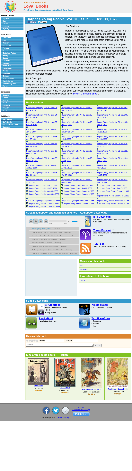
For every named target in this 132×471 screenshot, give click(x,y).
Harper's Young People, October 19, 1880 (114, 204)
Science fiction (8, 79)
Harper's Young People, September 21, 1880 (78, 201)
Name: (42, 341)
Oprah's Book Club (10, 125)
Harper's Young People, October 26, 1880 (44, 206)
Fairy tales (7, 45)
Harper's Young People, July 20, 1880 (78, 188)
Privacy (66, 417)
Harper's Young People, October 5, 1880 (44, 204)
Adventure (7, 38)
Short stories (8, 81)
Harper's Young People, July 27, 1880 (113, 188)
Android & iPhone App (81, 410)
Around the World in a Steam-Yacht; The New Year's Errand (48, 236)
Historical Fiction (9, 53)
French (5, 98)
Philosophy (7, 68)
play (36, 221)
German (6, 100)
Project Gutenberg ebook (85, 94)
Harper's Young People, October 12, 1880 (79, 204)
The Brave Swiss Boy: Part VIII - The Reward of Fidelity (47, 232)
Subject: (69, 341)
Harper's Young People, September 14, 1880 (43, 201)
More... (5, 86)
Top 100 (6, 19)
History (5, 56)
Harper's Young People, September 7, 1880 (113, 196)
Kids (81, 265)
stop (46, 221)
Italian (5, 103)
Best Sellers (7, 119)
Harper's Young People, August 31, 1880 (79, 194)
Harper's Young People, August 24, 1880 (44, 194)
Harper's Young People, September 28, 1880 (113, 201)
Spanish (6, 108)
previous (31, 221)
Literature (6, 61)
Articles (81, 407)
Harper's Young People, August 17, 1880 (114, 191)
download (57, 228)
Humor (5, 58)
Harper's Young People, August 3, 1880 (43, 191)
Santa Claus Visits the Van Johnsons (42, 242)
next (41, 221)
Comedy (6, 43)
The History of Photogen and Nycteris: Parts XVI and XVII (47, 250)
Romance (6, 73)
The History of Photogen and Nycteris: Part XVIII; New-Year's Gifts (49, 253)
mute (69, 221)
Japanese (6, 105)
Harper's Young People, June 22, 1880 (43, 185)
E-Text (82, 280)
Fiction (5, 24)
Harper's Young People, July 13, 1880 (43, 188)
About (60, 417)
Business (6, 127)
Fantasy (6, 26)
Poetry (5, 71)
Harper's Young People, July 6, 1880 (112, 185)
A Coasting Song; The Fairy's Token (41, 228)
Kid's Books (7, 122)
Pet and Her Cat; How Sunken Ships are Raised (45, 246)
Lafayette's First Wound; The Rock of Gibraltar (44, 239)
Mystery (6, 29)
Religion (6, 76)
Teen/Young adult (9, 84)
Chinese (6, 95)
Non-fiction (84, 269)
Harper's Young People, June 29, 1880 (78, 185)
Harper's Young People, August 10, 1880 (79, 191)
